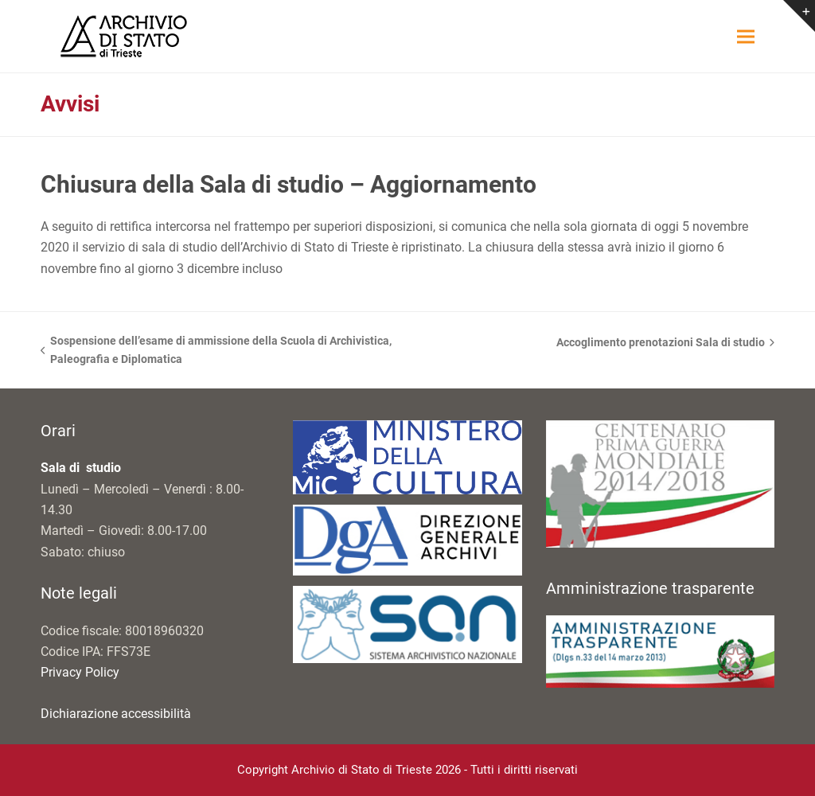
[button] (746, 36)
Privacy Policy (80, 672)
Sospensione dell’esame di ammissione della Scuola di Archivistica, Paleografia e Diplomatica (216, 351)
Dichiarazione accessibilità (116, 713)
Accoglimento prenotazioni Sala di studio (665, 344)
